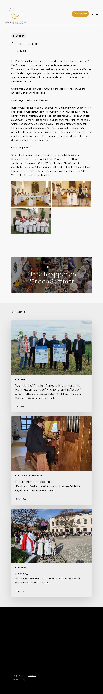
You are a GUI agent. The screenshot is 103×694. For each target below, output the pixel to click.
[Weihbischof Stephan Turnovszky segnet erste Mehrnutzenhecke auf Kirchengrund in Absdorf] (51, 366)
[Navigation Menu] (97, 13)
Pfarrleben (18, 35)
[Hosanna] (51, 553)
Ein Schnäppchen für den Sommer (51, 275)
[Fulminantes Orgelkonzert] (51, 460)
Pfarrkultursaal (22, 475)
